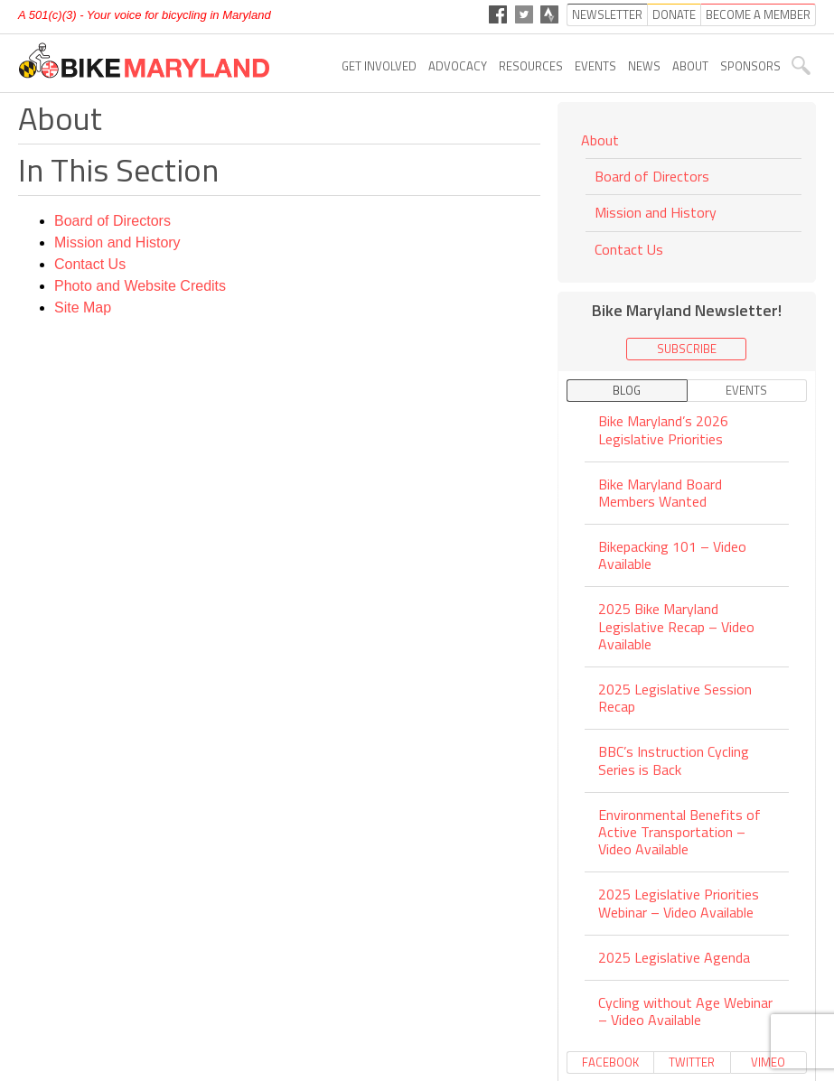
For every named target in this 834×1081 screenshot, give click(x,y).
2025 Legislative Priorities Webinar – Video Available (678, 902)
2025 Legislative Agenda (674, 957)
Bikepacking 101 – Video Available (672, 555)
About (690, 66)
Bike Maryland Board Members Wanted (660, 492)
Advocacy (457, 66)
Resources (531, 66)
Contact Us (90, 264)
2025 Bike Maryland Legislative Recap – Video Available (676, 626)
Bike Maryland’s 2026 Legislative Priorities (663, 431)
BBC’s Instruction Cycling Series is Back (673, 760)
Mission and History (117, 242)
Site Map (82, 307)
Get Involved (379, 66)
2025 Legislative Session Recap (675, 697)
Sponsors (750, 66)
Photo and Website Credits (140, 286)
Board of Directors (112, 220)
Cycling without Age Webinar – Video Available (685, 1011)
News (644, 66)
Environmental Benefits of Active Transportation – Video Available (679, 832)
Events (595, 66)
